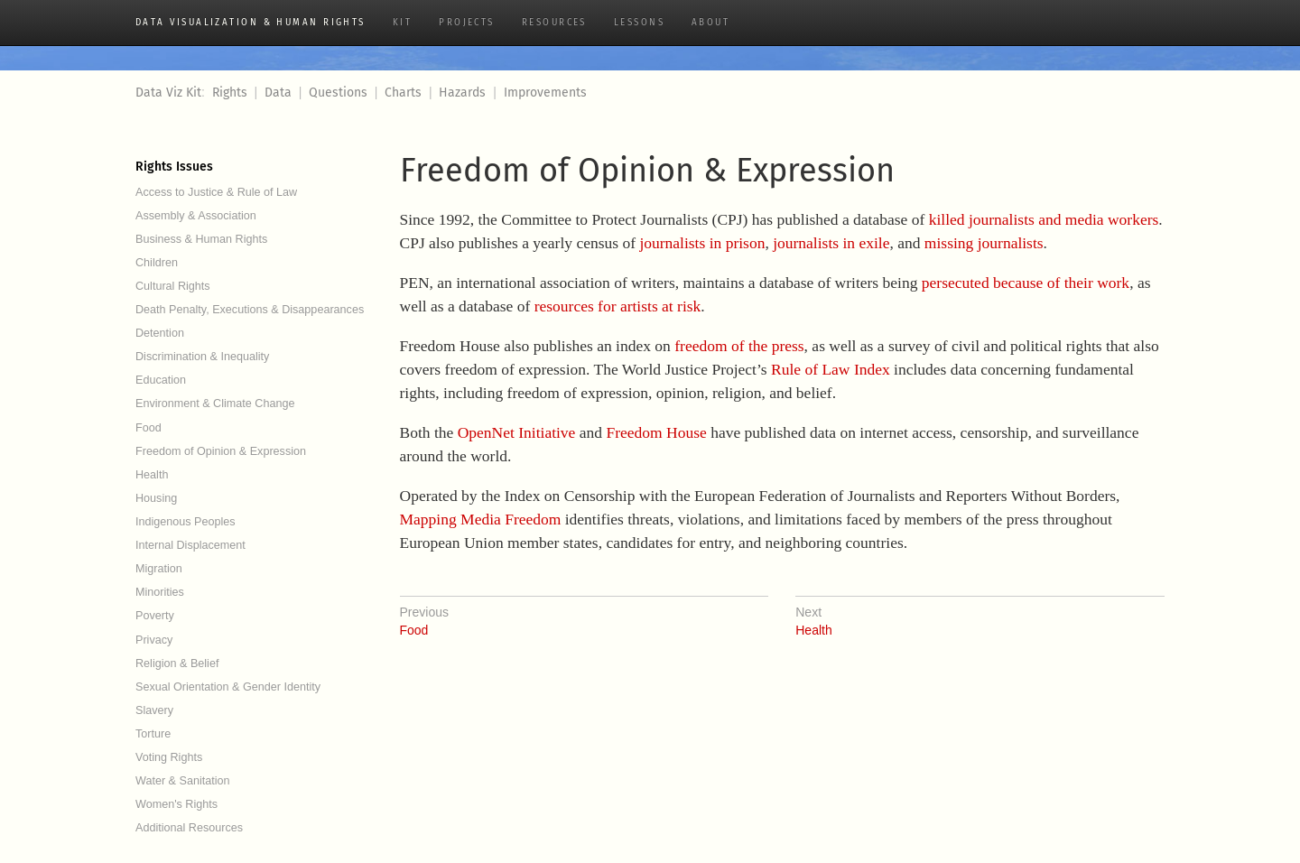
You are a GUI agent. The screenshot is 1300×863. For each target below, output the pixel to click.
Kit (402, 22)
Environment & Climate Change (214, 403)
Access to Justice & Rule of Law (216, 192)
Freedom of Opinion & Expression (220, 451)
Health (151, 475)
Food (148, 428)
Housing (156, 498)
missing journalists (984, 243)
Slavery (154, 710)
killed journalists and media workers (1044, 219)
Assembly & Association (195, 215)
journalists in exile (831, 243)
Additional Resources (189, 827)
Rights (229, 92)
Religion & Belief (176, 663)
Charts (403, 92)
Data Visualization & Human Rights (250, 22)
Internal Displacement (190, 545)
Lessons (639, 22)
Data (278, 92)
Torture (153, 734)
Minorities (159, 592)
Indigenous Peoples (185, 521)
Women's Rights (176, 804)
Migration (158, 568)
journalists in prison (702, 243)
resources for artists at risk (617, 306)
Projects (467, 22)
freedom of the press (738, 346)
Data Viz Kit (168, 92)
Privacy (153, 640)
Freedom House (656, 432)
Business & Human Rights (201, 239)
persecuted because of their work (1025, 283)
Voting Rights (168, 757)
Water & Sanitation (182, 781)
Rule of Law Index (830, 369)
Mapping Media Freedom (481, 519)
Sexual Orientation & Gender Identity (227, 687)
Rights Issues (174, 166)
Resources (554, 22)
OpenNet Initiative (517, 432)
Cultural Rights (172, 286)
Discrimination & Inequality (202, 356)
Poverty (154, 615)
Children (156, 262)
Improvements (545, 92)
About (710, 22)
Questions (338, 92)
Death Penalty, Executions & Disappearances (249, 309)
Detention (159, 333)
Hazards (462, 92)
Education (160, 380)
